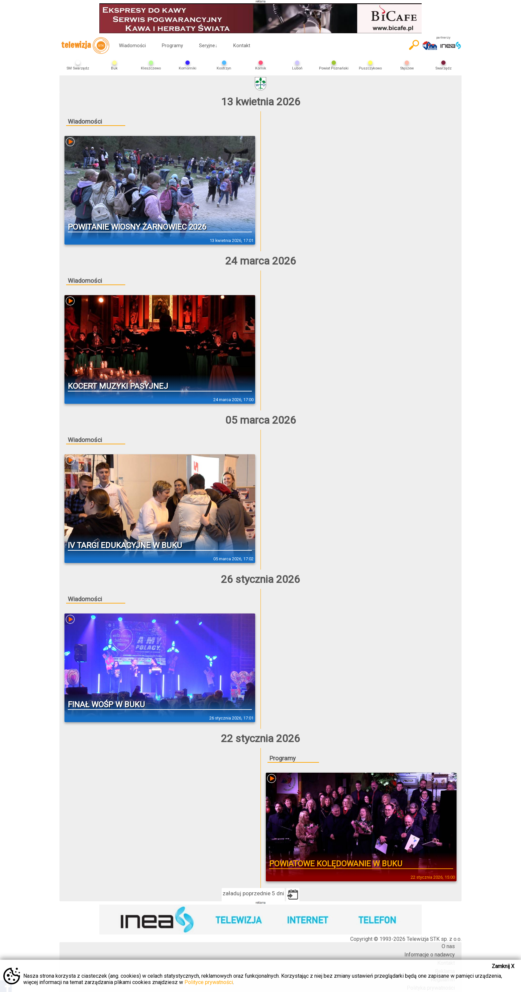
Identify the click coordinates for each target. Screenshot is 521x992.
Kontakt (241, 46)
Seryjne (208, 46)
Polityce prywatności (208, 982)
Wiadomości (132, 46)
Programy (172, 46)
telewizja (85, 45)
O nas (448, 946)
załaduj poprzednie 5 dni (253, 893)
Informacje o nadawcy (429, 954)
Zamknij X (503, 966)
